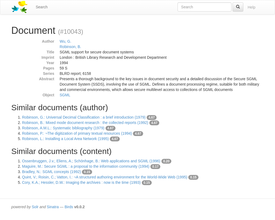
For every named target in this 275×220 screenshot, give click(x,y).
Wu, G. (65, 41)
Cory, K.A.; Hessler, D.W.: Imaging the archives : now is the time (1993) (81, 182)
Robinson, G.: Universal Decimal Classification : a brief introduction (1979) (84, 117)
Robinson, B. (70, 47)
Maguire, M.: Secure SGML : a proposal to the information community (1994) (85, 166)
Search (42, 7)
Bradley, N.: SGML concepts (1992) (51, 172)
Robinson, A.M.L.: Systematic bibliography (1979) (63, 128)
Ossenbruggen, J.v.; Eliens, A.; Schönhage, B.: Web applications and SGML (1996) (91, 161)
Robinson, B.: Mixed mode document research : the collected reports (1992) (85, 122)
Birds (68, 207)
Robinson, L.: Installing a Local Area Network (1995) (65, 139)
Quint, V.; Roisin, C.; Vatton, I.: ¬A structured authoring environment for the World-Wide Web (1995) (104, 177)
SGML (65, 95)
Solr (35, 207)
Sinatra (53, 207)
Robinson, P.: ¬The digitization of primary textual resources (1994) (77, 133)
